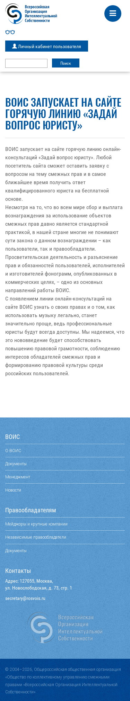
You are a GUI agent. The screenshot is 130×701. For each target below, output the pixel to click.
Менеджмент (17, 476)
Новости (13, 490)
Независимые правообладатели (35, 537)
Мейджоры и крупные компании (36, 524)
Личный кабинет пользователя (46, 46)
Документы (16, 463)
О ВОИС (13, 450)
